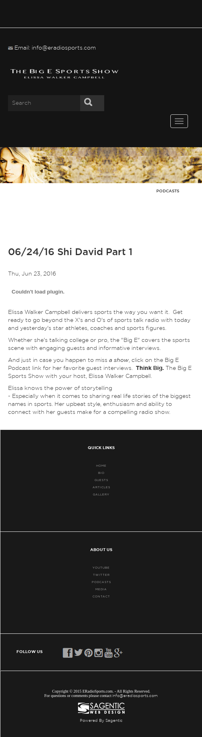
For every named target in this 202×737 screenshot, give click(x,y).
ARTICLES (101, 487)
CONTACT (101, 596)
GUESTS (101, 480)
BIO (101, 472)
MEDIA (101, 589)
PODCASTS (101, 582)
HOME (101, 465)
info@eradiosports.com (135, 696)
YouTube (101, 567)
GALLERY (101, 494)
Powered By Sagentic (101, 721)
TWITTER (101, 574)
